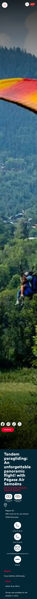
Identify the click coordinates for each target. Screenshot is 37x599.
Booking (7, 429)
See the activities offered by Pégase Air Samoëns (15, 489)
